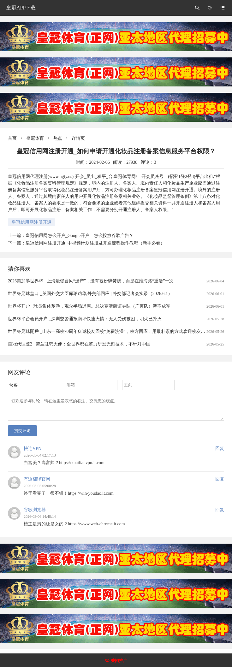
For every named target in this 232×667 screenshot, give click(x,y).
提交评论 (22, 434)
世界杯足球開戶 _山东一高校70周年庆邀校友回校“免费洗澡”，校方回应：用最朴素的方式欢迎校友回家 (109, 331)
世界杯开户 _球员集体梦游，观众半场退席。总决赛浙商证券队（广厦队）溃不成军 (89, 306)
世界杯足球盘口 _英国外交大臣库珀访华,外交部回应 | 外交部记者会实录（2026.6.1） (90, 293)
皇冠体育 (35, 138)
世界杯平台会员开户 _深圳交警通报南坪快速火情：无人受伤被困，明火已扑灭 (85, 318)
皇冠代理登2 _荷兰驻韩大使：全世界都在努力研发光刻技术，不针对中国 (79, 344)
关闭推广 (119, 660)
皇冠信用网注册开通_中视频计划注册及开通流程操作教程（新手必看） (95, 243)
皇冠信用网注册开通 (31, 222)
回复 (219, 452)
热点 (57, 138)
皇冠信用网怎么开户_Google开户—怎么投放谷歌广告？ (80, 235)
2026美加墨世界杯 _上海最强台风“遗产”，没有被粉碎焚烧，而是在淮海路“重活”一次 (91, 281)
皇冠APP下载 (21, 7)
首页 (12, 138)
